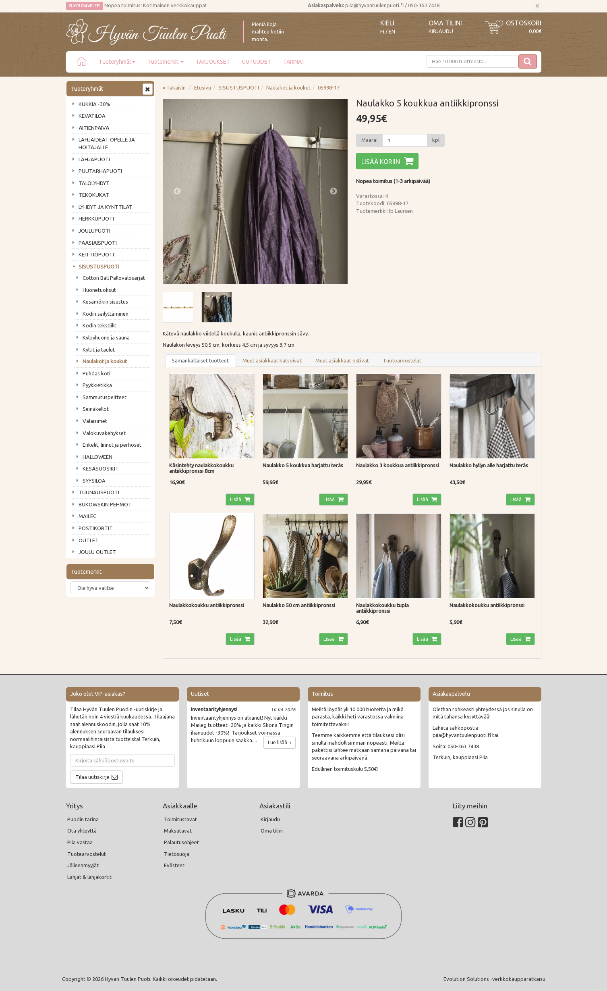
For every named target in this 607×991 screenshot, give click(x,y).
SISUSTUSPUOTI (99, 266)
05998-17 (329, 87)
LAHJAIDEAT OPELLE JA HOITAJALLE (107, 143)
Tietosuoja (176, 854)
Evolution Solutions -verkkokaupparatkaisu (494, 979)
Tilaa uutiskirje (92, 777)
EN (392, 31)
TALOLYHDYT (94, 183)
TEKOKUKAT (94, 195)
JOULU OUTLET (97, 552)
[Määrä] (404, 140)
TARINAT (294, 61)
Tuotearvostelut (402, 360)
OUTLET (89, 540)
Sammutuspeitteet (104, 397)
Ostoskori (523, 23)
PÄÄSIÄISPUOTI (98, 243)
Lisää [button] (236, 499)
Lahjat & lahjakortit (89, 877)
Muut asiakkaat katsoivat (272, 360)
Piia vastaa (80, 842)
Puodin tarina (83, 819)
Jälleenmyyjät (83, 865)
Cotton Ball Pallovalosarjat (114, 278)
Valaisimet (95, 421)
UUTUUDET (256, 61)
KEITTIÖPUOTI (96, 254)
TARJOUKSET (213, 61)
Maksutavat (178, 830)
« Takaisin (174, 87)
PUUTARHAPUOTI (100, 171)
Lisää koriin (380, 161)
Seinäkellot (96, 409)
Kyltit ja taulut (99, 349)
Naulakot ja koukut (105, 361)
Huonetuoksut (99, 290)
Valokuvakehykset (104, 433)
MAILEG (88, 516)
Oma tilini (445, 23)
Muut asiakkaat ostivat (342, 360)
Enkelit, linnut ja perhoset (112, 445)
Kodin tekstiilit (99, 325)
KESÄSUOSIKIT (101, 468)
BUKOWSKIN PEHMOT (105, 504)
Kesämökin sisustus (105, 301)
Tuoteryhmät (117, 61)
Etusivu (202, 87)
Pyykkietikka (97, 385)
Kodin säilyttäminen (105, 313)
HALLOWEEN (97, 457)
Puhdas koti (96, 373)
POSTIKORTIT (96, 528)
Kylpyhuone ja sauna (106, 337)
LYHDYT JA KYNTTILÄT (106, 207)
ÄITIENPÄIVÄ (94, 128)
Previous (177, 191)
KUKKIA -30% (94, 104)
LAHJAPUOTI (94, 159)
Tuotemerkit (165, 61)
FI (382, 31)
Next (333, 191)
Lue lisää (279, 742)
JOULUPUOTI (94, 230)
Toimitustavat (180, 819)
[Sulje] (537, 6)
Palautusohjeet (181, 842)
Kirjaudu (441, 31)
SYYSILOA (94, 480)
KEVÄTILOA (92, 116)
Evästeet (174, 865)
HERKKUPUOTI (96, 218)
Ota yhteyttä (82, 830)
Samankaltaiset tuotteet (200, 360)
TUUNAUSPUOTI (99, 492)
